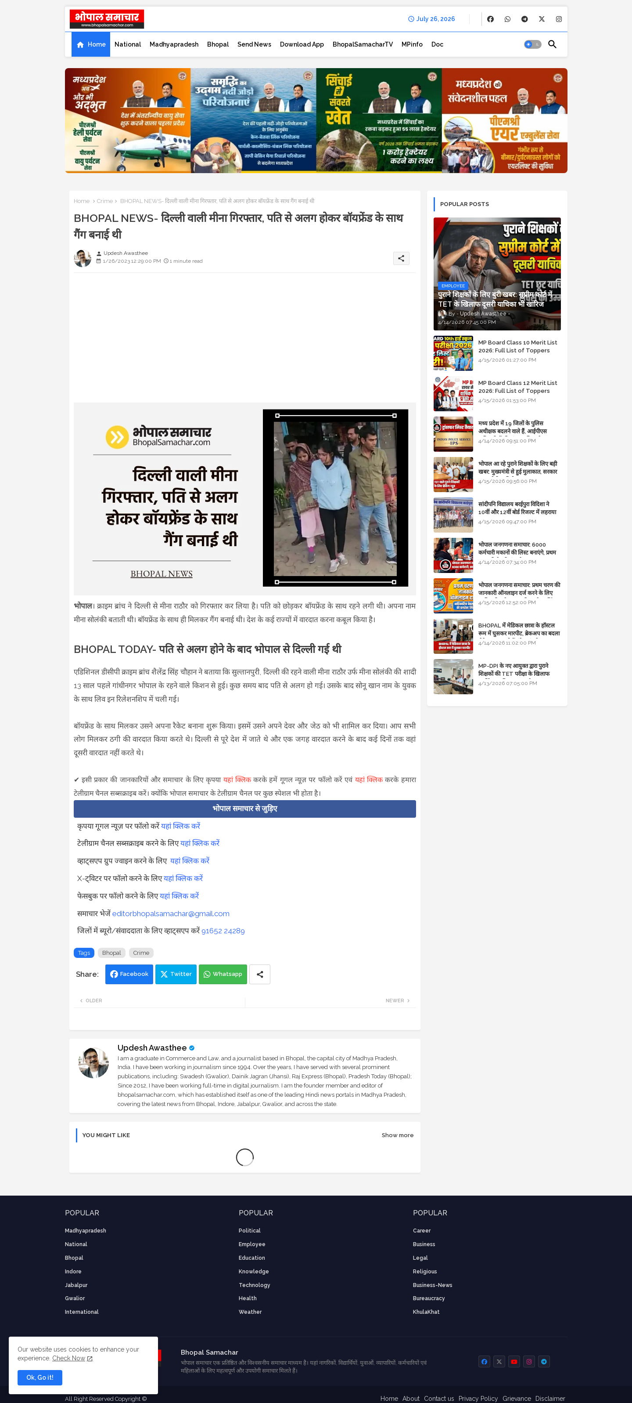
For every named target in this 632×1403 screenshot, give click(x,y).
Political (250, 1231)
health (248, 1298)
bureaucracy (429, 1298)
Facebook (134, 974)
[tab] (91, 44)
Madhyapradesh (174, 44)
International (82, 1312)
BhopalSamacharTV (363, 44)
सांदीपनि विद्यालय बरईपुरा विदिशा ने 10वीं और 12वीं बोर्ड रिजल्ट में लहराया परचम (517, 512)
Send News (254, 44)
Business (424, 1244)
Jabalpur (76, 1285)
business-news (432, 1285)
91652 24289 (223, 930)
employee (252, 1244)
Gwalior (75, 1298)
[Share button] (259, 974)
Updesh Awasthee (152, 1047)
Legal (420, 1258)
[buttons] (490, 19)
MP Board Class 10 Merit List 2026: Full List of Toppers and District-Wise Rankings (517, 350)
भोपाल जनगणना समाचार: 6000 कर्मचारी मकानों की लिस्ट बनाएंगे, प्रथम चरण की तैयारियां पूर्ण (517, 552)
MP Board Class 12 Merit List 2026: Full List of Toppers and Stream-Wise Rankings (517, 391)
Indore (73, 1272)
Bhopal (218, 44)
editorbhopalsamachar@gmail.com (171, 913)
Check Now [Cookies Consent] (68, 1358)
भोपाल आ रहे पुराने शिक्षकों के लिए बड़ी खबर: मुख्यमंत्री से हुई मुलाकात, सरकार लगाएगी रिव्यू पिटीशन (517, 471)
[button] (533, 44)
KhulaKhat (426, 1312)
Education (252, 1258)
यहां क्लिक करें (180, 826)
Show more (398, 1135)
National (128, 44)
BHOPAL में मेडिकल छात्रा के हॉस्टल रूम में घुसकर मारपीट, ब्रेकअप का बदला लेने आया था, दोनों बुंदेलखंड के (519, 633)
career (422, 1231)
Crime (105, 201)
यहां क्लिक (237, 780)
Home (97, 44)
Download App (302, 44)
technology (254, 1285)
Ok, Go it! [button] (40, 1377)
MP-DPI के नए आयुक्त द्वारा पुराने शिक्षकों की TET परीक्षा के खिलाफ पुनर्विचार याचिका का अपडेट (513, 674)
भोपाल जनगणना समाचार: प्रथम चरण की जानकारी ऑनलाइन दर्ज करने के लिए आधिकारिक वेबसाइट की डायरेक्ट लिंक (519, 593)
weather (250, 1312)
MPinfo (412, 44)
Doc (437, 44)
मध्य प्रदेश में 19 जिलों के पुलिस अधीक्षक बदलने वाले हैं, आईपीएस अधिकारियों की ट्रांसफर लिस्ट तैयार (513, 431)
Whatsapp (227, 974)
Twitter (181, 974)
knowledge (254, 1272)
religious (425, 1272)
